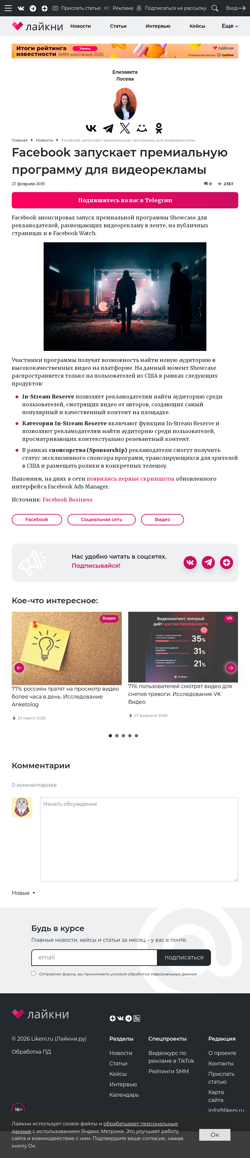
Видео (162, 519)
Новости (80, 26)
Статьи (118, 26)
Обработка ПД (31, 1077)
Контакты (221, 1089)
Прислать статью (221, 1103)
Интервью (158, 26)
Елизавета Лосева (124, 75)
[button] (110, 760)
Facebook (37, 519)
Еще (230, 26)
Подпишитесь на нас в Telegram (125, 200)
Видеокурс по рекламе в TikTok (171, 1082)
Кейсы (197, 26)
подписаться (184, 982)
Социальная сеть (101, 519)
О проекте (222, 1078)
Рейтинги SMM (168, 1096)
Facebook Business (68, 499)
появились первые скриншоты (130, 478)
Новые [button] (21, 918)
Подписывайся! (96, 565)
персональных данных (174, 999)
